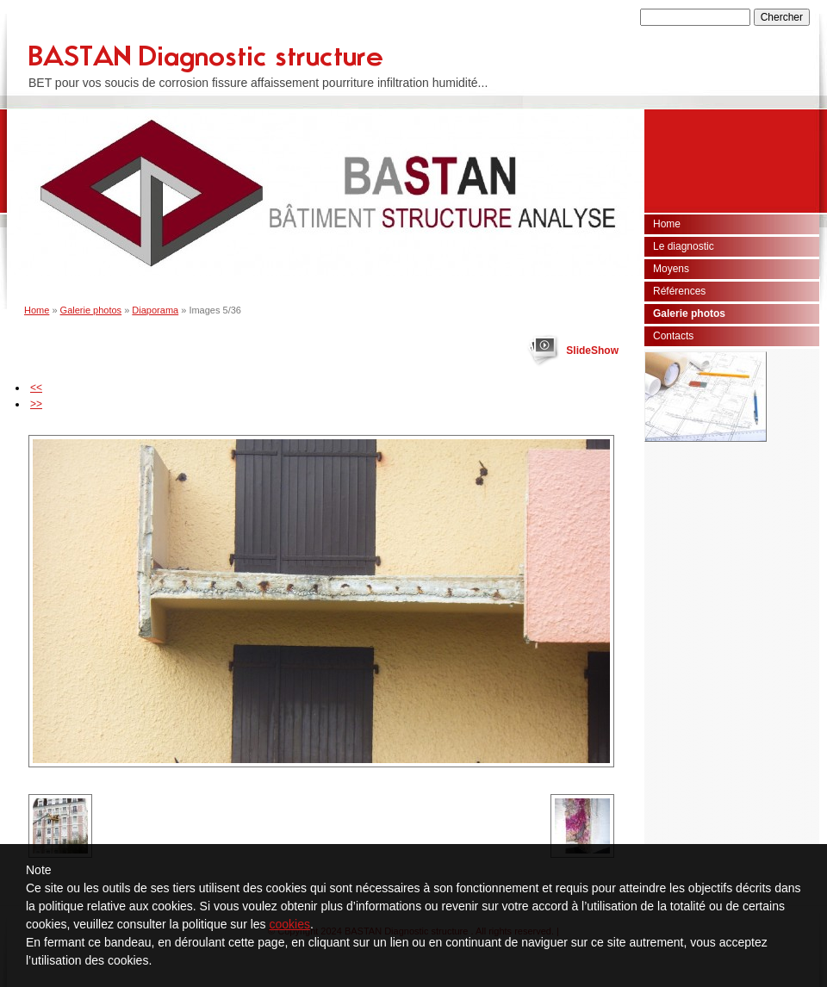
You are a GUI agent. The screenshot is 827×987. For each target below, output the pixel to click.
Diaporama (155, 310)
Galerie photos (91, 310)
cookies (289, 924)
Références (679, 291)
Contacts (673, 336)
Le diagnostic (683, 246)
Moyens (671, 269)
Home (36, 310)
